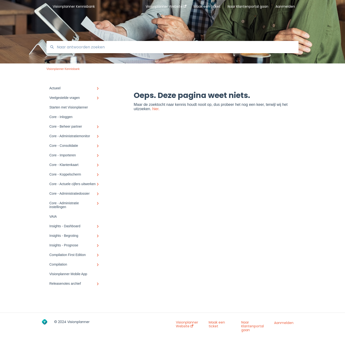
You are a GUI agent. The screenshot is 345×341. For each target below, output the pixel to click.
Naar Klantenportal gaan (252, 326)
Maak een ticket (217, 324)
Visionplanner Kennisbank (74, 6)
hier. (155, 109)
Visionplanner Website (187, 324)
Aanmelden (283, 323)
